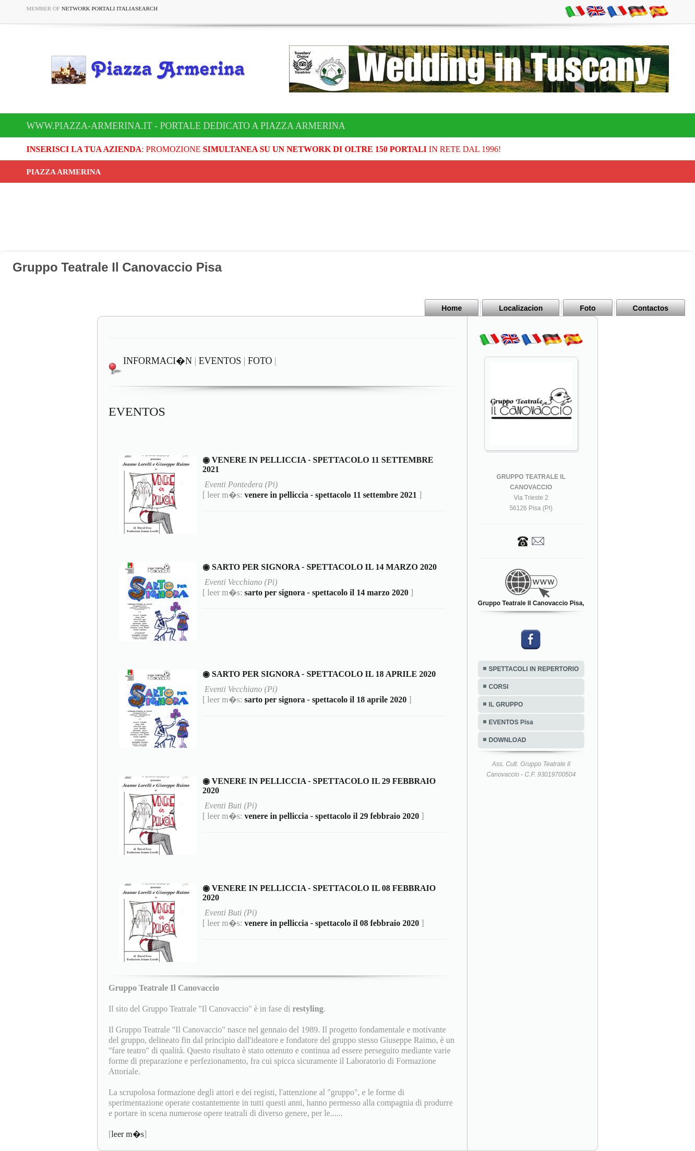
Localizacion (521, 308)
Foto (587, 308)
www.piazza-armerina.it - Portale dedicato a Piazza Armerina (186, 126)
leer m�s (127, 1134)
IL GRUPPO (506, 704)
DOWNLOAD (507, 740)
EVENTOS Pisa (511, 722)
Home (451, 308)
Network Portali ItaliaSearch (110, 8)
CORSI (499, 686)
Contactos (650, 308)
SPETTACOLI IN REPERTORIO (534, 669)
